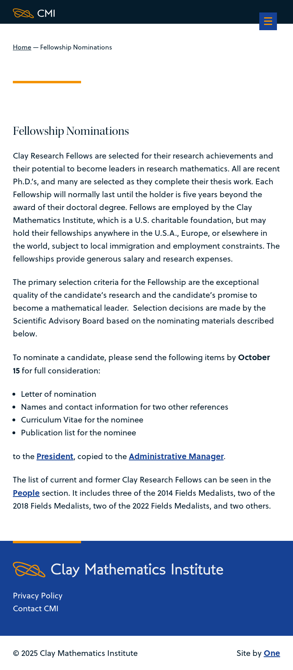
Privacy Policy (38, 595)
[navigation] (268, 22)
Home (22, 47)
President (55, 456)
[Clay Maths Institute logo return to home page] (118, 13)
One (272, 652)
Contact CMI (36, 608)
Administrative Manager (176, 456)
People (26, 492)
